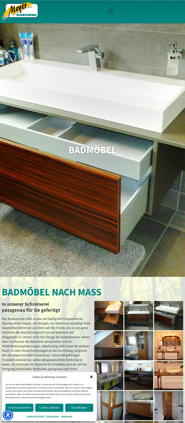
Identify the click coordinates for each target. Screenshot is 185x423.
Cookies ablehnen (49, 407)
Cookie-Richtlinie (35, 416)
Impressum (66, 416)
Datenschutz (52, 416)
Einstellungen (79, 407)
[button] (91, 377)
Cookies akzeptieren (19, 407)
